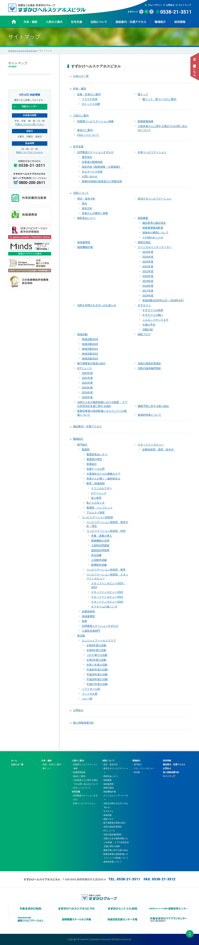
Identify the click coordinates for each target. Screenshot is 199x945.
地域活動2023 (90, 358)
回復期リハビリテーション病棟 (95, 121)
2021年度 (147, 271)
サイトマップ (185, 5)
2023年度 (147, 261)
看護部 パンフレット (99, 507)
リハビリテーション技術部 (97, 517)
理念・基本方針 (86, 198)
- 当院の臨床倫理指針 (112, 834)
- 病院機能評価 (109, 792)
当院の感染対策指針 (149, 363)
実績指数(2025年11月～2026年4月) (163, 300)
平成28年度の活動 (97, 679)
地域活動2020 (90, 344)
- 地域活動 (107, 815)
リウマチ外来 (89, 99)
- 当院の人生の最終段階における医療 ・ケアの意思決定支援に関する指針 (115, 842)
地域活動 (82, 334)
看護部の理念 (94, 459)
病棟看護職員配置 (152, 227)
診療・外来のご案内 (89, 94)
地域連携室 (83, 242)
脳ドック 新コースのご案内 (159, 99)
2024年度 (147, 256)
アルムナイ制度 (95, 512)
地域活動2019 (90, 339)
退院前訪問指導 (100, 550)
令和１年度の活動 (96, 664)
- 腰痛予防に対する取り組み (115, 850)
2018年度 (147, 285)
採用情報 (167, 760)
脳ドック (143, 94)
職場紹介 (78, 438)
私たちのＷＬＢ (95, 502)
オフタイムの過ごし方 (104, 606)
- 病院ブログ (108, 819)
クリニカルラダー (101, 488)
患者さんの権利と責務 (95, 213)
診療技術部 (88, 611)
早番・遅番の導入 (101, 535)
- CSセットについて (81, 788)
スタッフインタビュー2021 (107, 596)
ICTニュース (84, 368)
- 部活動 (136, 772)
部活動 (81, 635)
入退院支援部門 (91, 630)
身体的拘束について (149, 414)
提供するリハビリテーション (155, 198)
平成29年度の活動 (97, 674)
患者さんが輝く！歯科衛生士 (103, 478)
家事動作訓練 (99, 564)
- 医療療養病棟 (78, 772)
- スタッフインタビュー (143, 768)
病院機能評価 (85, 247)
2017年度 (147, 290)
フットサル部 (89, 693)
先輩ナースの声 (95, 468)
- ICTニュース (108, 830)
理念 (84, 203)
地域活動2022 (90, 353)
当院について (81, 192)
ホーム (14, 760)
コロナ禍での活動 (96, 655)
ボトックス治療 (91, 103)
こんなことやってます (155, 319)
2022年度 (147, 266)
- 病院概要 (107, 780)
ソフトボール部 (91, 688)
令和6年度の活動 (96, 645)
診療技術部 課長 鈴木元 (158, 449)
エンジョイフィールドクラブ (99, 640)
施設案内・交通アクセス (87, 426)
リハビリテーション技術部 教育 (106, 569)
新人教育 (96, 497)
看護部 (86, 449)
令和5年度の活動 (96, 650)
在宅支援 (78, 146)
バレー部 (87, 698)
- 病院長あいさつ (110, 776)
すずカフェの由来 (152, 310)
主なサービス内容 (92, 171)
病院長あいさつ (86, 218)
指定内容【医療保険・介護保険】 (101, 166)
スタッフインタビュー (151, 444)
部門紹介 (82, 444)
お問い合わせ (89, 176)
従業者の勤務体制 (92, 161)
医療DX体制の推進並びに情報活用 (102, 181)
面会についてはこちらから (29, 152)
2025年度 (147, 251)
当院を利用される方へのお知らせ (96, 305)
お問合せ (170, 5)
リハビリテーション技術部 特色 (106, 530)
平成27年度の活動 (97, 684)
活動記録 (147, 329)
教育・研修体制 (95, 483)
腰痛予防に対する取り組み (153, 406)
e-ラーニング (98, 493)
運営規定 (87, 157)
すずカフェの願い (152, 314)
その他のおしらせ (152, 237)
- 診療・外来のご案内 (51, 764)
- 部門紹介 (137, 764)
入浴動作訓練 (99, 560)
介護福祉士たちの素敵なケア (103, 473)
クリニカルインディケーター (155, 247)
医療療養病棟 (145, 121)
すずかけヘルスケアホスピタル (22, 51)
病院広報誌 (144, 242)
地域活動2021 (90, 348)
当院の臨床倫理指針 (149, 368)
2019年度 (147, 281)
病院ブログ (144, 334)
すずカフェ (144, 305)
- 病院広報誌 (108, 788)
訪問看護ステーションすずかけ (95, 152)
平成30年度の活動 (97, 669)
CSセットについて (88, 134)
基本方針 (87, 208)
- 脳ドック (46, 768)
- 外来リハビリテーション (84, 803)
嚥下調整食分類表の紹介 (91, 363)
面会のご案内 (85, 130)
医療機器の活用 (100, 540)
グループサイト (155, 5)
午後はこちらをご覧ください (29, 124)
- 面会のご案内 (78, 776)
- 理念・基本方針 (110, 764)
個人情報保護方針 (83, 722)
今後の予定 (148, 324)
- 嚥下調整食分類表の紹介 (114, 823)
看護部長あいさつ (96, 454)
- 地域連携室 (108, 784)
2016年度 (147, 295)
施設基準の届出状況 (154, 222)
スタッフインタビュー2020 (107, 601)
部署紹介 (91, 464)
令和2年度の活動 (96, 659)
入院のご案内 (81, 115)
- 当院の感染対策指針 (112, 827)
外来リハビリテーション (152, 152)
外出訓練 (96, 555)
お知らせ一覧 (81, 76)
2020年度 (147, 276)
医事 (84, 621)
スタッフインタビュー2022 (107, 592)
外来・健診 (79, 88)
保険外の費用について (155, 232)
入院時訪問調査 (100, 545)
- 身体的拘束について (112, 862)
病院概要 (143, 218)
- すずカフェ (108, 811)
